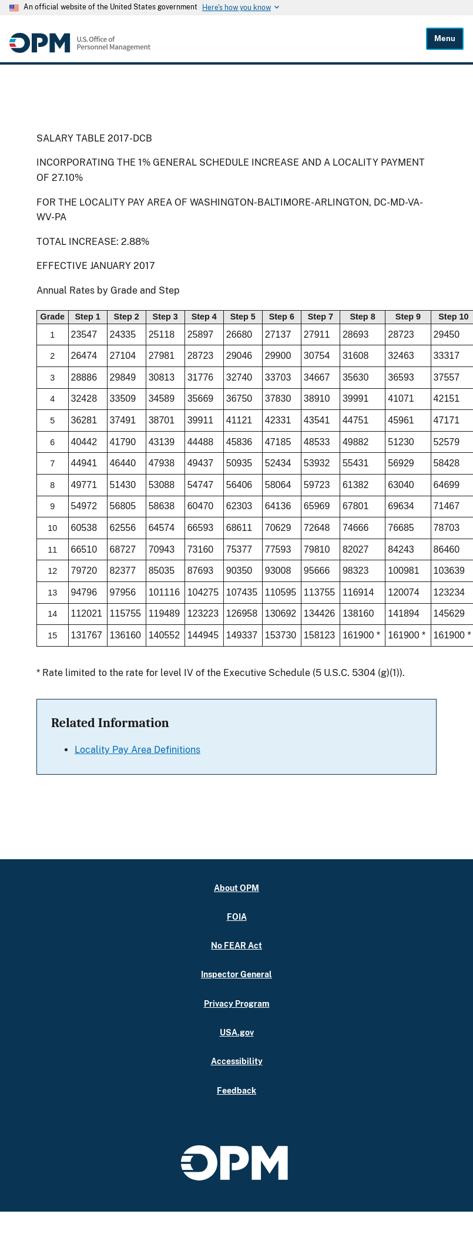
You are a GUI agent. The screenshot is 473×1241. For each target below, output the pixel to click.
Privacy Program (237, 1003)
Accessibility (237, 1061)
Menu (444, 38)
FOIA (237, 916)
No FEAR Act (236, 945)
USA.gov (237, 1032)
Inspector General (236, 974)
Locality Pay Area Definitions (137, 749)
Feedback (236, 1090)
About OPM (236, 888)
